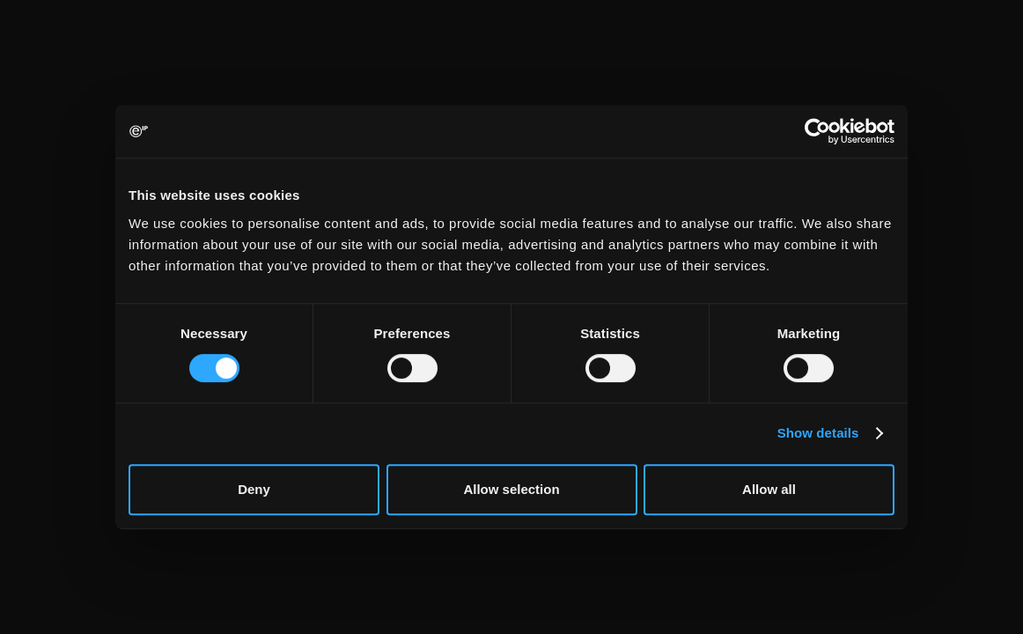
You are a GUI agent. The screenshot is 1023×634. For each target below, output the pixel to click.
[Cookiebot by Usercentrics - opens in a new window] (817, 131)
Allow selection (511, 489)
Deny (254, 489)
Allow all (769, 489)
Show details (818, 432)
